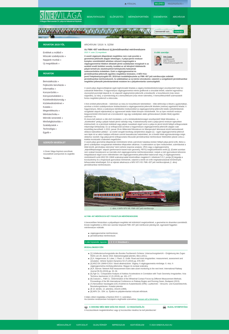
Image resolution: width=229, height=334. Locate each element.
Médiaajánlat (64, 325)
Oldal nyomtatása (177, 307)
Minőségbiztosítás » (53, 121)
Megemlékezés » (51, 110)
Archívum (179, 17)
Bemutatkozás (96, 17)
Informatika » (49, 88)
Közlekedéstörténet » (53, 103)
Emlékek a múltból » (53, 52)
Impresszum (118, 325)
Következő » (123, 242)
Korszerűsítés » (50, 92)
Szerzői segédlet (54, 142)
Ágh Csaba (167, 57)
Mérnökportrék (138, 17)
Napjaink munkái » (52, 60)
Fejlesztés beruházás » (54, 85)
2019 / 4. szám (105, 44)
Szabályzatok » (50, 125)
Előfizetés (117, 17)
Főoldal (131, 4)
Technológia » (50, 129)
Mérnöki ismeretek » (53, 118)
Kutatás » (47, 107)
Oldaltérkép (100, 325)
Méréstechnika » (51, 114)
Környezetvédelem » (53, 96)
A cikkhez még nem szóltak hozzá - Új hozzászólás (116, 307)
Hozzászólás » (175, 4)
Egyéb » (47, 132)
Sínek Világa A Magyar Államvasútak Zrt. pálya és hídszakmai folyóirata (61, 16)
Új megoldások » (51, 63)
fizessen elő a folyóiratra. (148, 299)
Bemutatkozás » (51, 81)
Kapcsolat (82, 325)
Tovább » (47, 158)
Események (160, 17)
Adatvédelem (137, 325)
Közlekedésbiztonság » (54, 99)
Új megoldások (101, 52)
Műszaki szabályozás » (54, 56)
